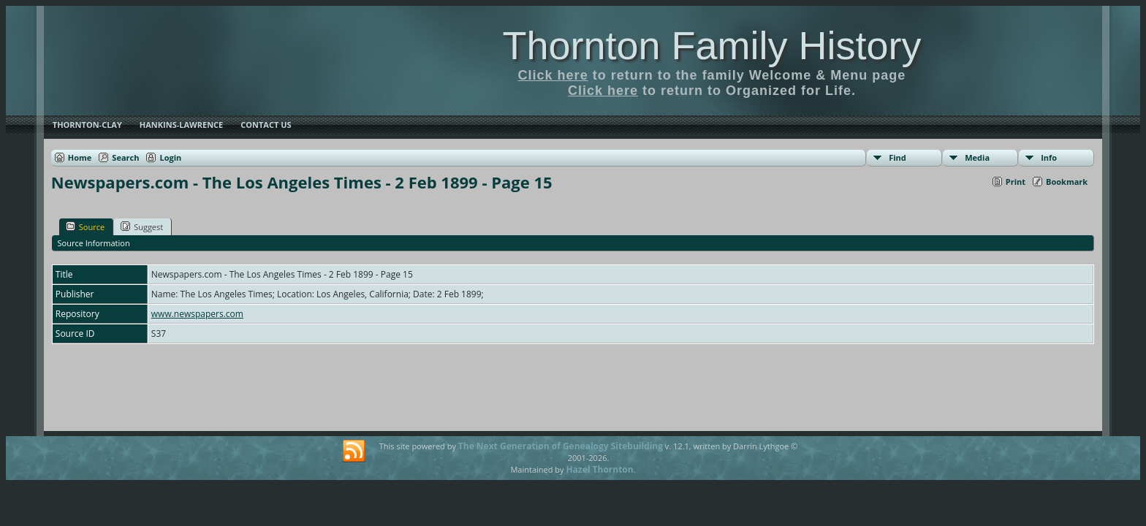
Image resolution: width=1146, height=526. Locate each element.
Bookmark (1067, 181)
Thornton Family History (711, 45)
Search (125, 157)
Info (1049, 157)
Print (1015, 181)
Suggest (142, 226)
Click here (553, 75)
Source (85, 226)
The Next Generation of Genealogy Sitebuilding (560, 446)
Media (977, 157)
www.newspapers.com (197, 314)
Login (170, 157)
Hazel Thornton (599, 469)
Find (897, 157)
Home (80, 157)
